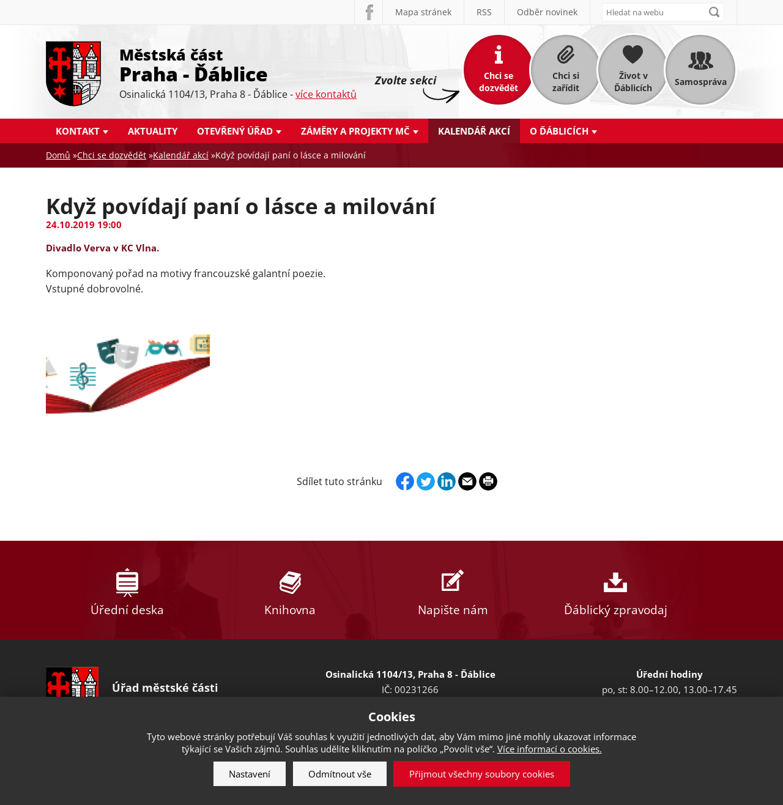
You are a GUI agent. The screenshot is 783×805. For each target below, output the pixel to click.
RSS (484, 12)
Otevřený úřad (235, 131)
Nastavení (249, 774)
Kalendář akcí (474, 131)
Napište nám (453, 590)
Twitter (426, 481)
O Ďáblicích (559, 131)
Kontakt (78, 131)
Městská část (238, 64)
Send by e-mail (467, 481)
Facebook (368, 12)
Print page (488, 481)
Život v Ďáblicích (633, 82)
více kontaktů (326, 94)
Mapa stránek (423, 12)
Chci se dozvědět (498, 82)
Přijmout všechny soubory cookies (481, 774)
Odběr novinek (547, 12)
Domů (58, 155)
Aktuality (152, 131)
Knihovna (290, 590)
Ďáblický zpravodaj (615, 590)
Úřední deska (127, 590)
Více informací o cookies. (549, 749)
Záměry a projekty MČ (355, 131)
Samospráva (701, 81)
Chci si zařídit (565, 82)
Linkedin (446, 481)
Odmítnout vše (339, 774)
